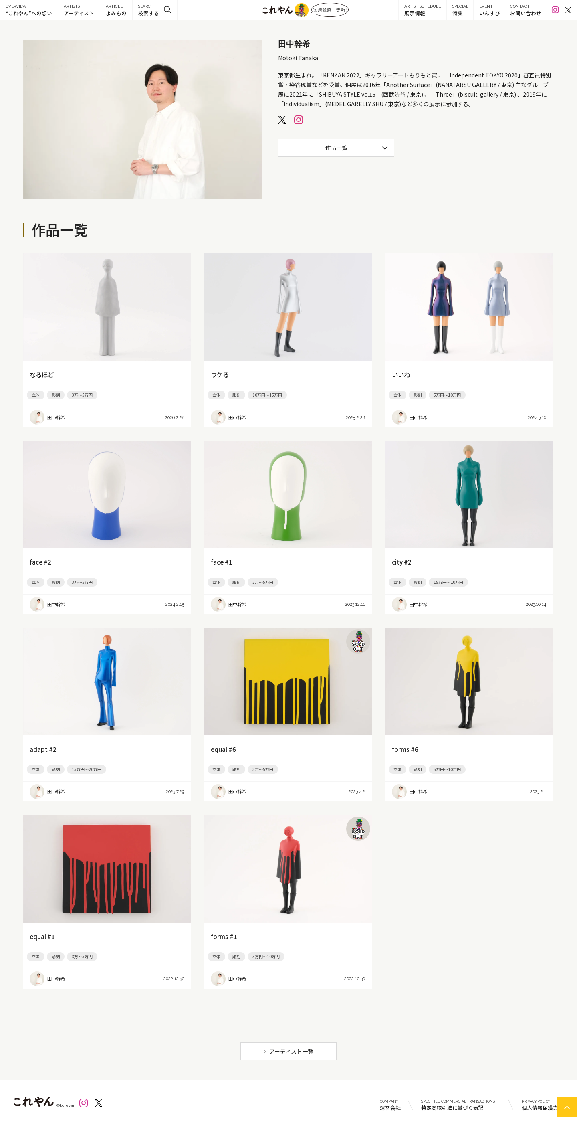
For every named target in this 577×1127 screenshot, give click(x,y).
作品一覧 (336, 148)
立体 (36, 395)
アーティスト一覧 (291, 1051)
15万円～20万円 (448, 582)
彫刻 (56, 395)
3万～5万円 (82, 395)
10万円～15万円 (267, 395)
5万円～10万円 (447, 395)
